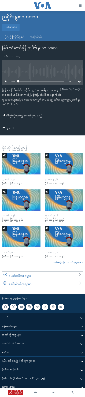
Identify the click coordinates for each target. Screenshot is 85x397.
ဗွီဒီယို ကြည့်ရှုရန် (14, 37)
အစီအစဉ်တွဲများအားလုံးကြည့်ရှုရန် (68, 262)
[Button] (8, 128)
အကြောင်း (36, 37)
